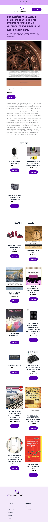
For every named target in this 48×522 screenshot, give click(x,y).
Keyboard (22, 89)
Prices (10, 515)
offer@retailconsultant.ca (35, 3)
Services (11, 512)
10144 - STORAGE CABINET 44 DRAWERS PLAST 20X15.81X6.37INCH (14, 197)
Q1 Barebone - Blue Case (14, 366)
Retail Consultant (13, 507)
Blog (10, 518)
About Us (11, 509)
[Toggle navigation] (8, 9)
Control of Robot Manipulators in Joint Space (33, 466)
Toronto (27, 3)
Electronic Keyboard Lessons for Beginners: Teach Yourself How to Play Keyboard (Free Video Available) (14, 415)
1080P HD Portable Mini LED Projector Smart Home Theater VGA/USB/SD (33, 163)
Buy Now (11, 97)
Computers (16, 89)
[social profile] (27, 2)
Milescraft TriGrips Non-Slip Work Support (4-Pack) (15, 247)
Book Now (36, 9)
